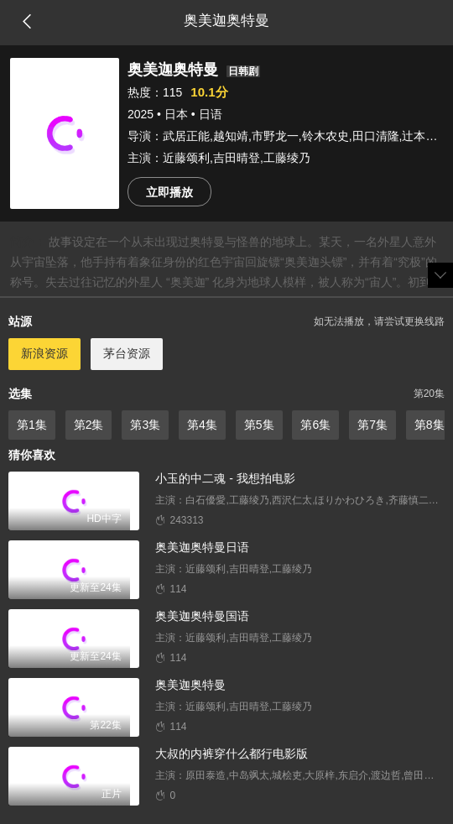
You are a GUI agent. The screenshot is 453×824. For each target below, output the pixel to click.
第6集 (315, 424)
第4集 (202, 424)
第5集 (259, 424)
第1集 (32, 424)
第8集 (429, 424)
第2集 (89, 424)
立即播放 (169, 192)
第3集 (145, 424)
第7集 (372, 424)
